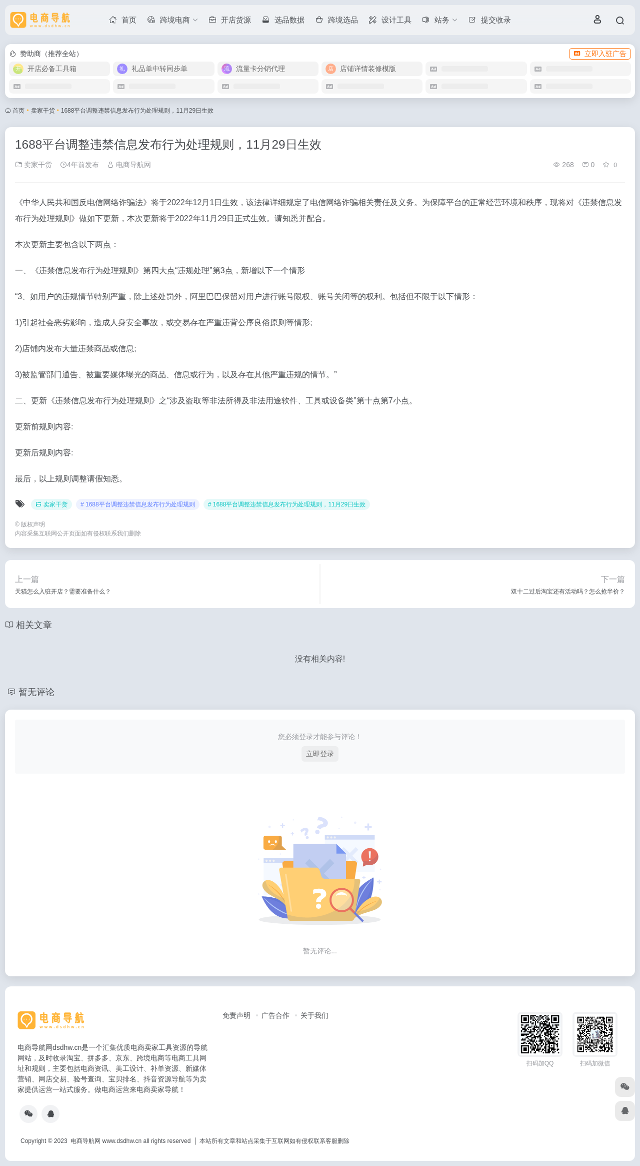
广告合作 (276, 1015)
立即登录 (320, 754)
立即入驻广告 (600, 54)
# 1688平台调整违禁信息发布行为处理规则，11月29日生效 (287, 504)
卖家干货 (43, 110)
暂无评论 (36, 692)
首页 (18, 110)
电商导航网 (129, 165)
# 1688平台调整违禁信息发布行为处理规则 (137, 504)
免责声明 (236, 1015)
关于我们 (314, 1015)
